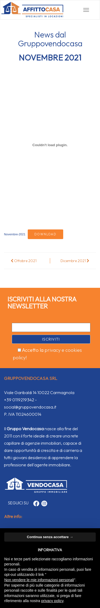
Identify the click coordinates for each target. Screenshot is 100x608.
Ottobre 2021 (24, 260)
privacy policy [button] (52, 601)
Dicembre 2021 (75, 260)
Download (45, 234)
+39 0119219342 (19, 399)
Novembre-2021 (14, 234)
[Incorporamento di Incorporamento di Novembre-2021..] (50, 145)
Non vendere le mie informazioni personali (39, 580)
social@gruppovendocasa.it (30, 407)
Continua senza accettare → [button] (50, 537)
